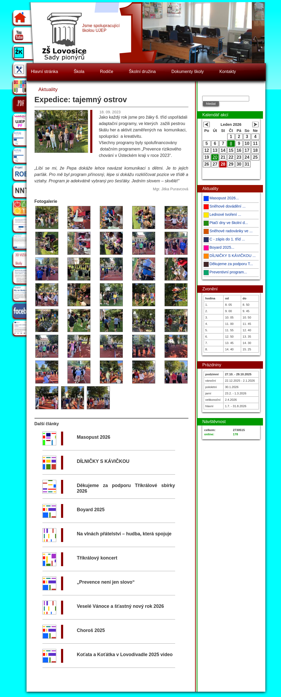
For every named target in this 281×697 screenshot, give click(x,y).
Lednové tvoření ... (225, 214)
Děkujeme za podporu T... (231, 264)
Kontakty (227, 71)
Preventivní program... (228, 272)
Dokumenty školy (187, 71)
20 (215, 157)
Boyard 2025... (222, 247)
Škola (79, 71)
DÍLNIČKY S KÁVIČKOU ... (233, 255)
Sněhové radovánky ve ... (231, 231)
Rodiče (106, 71)
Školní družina (142, 71)
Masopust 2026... (224, 198)
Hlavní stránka (44, 71)
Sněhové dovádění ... (228, 206)
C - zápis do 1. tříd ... (227, 239)
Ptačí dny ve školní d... (229, 223)
